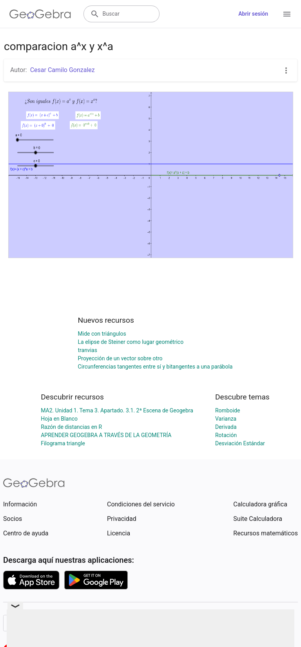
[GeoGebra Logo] (40, 14)
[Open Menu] (287, 14)
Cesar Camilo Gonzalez (62, 70)
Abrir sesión (253, 14)
